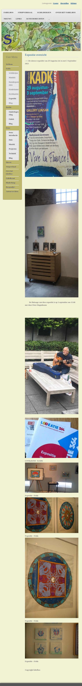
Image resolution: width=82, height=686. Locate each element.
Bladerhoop (10, 183)
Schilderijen (44, 12)
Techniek (12, 154)
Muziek (12, 144)
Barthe (8, 107)
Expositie (12, 99)
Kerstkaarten (13, 94)
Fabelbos (8, 12)
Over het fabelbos (66, 12)
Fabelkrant (10, 178)
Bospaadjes (10, 187)
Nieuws (7, 19)
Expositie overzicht (36, 54)
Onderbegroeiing (14, 113)
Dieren (8, 162)
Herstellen (65, 3)
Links (19, 19)
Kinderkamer (14, 89)
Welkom (9, 64)
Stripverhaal (25, 12)
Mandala (12, 78)
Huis (11, 140)
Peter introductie (13, 134)
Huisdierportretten (14, 83)
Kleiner (74, 3)
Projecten (12, 149)
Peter (8, 128)
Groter (55, 3)
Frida (8, 69)
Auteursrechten (35, 19)
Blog (10, 103)
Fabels (11, 119)
